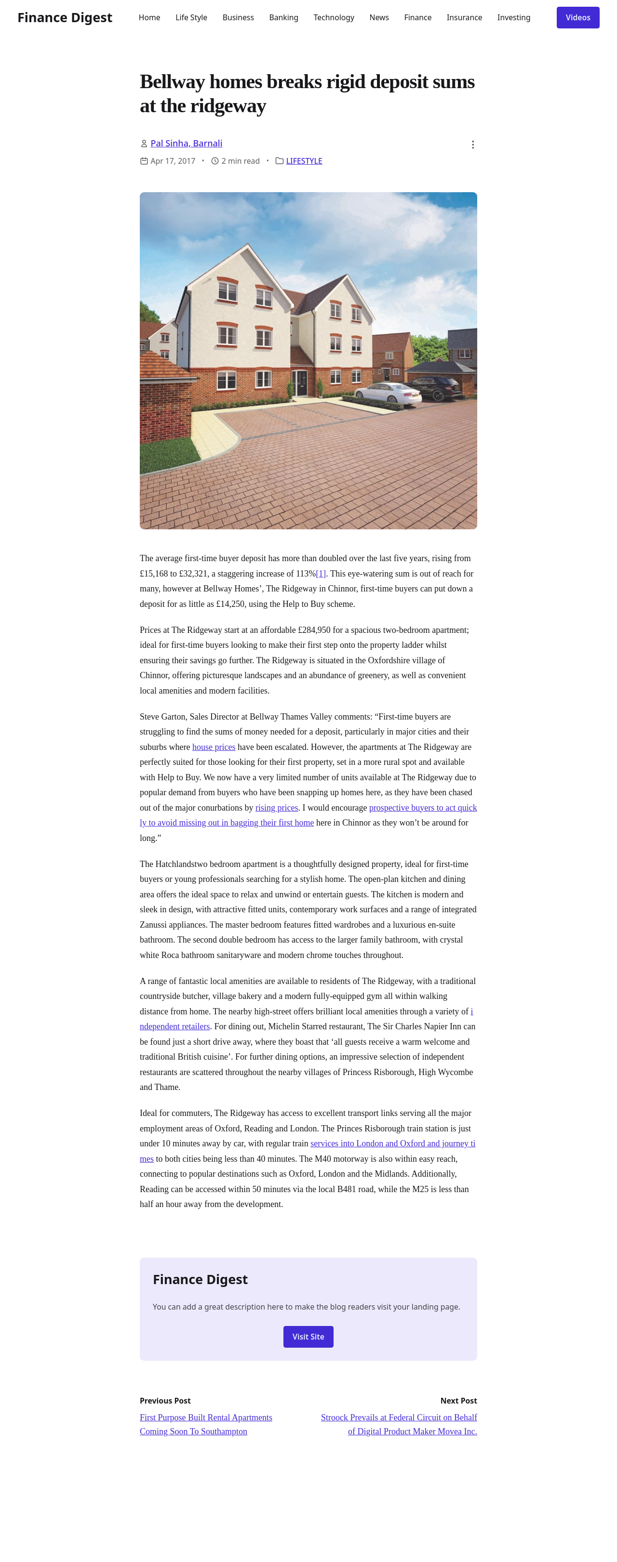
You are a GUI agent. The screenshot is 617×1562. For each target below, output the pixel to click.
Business (238, 17)
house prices (213, 747)
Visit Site (308, 1336)
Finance (418, 17)
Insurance (465, 17)
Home (150, 17)
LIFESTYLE (304, 161)
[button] (473, 144)
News (379, 17)
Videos (578, 17)
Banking (283, 17)
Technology (334, 17)
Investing (514, 17)
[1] (321, 573)
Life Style (191, 17)
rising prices (276, 808)
